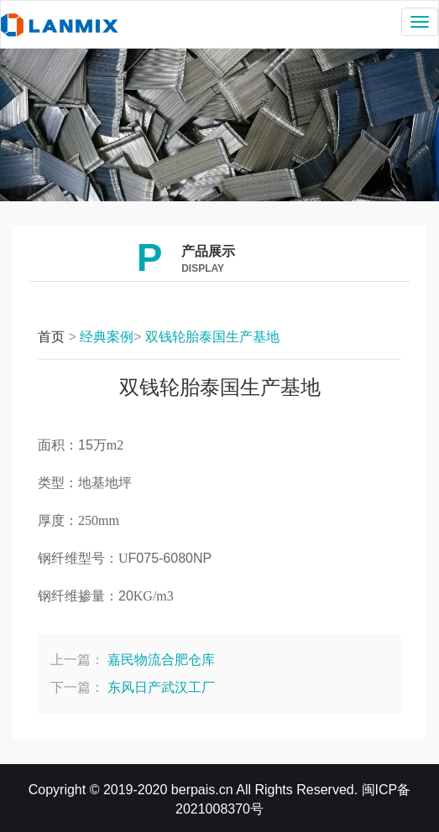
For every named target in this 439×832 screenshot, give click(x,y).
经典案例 (106, 337)
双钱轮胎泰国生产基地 (212, 337)
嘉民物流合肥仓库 (161, 660)
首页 (51, 337)
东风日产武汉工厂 (161, 687)
